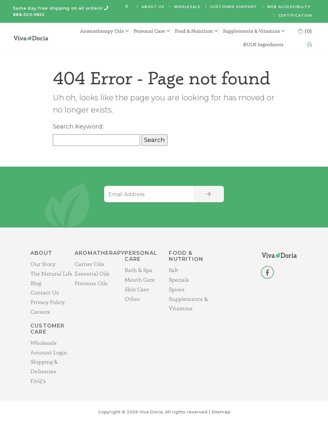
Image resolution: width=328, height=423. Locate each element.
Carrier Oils (89, 264)
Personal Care (149, 31)
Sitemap (220, 411)
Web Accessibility (288, 6)
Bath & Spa (138, 270)
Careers (40, 311)
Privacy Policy (47, 302)
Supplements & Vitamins (251, 31)
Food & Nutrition (194, 31)
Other (132, 298)
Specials (179, 279)
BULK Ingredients (263, 44)
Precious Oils (91, 283)
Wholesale (187, 6)
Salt (173, 270)
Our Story (42, 264)
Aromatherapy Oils (102, 31)
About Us (153, 6)
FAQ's (38, 380)
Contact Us (44, 292)
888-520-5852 (29, 14)
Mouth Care (140, 279)
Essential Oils (92, 273)
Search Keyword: (78, 126)
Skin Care (137, 289)
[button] (126, 7)
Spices (176, 289)
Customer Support (234, 6)
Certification (295, 15)
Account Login (48, 352)
